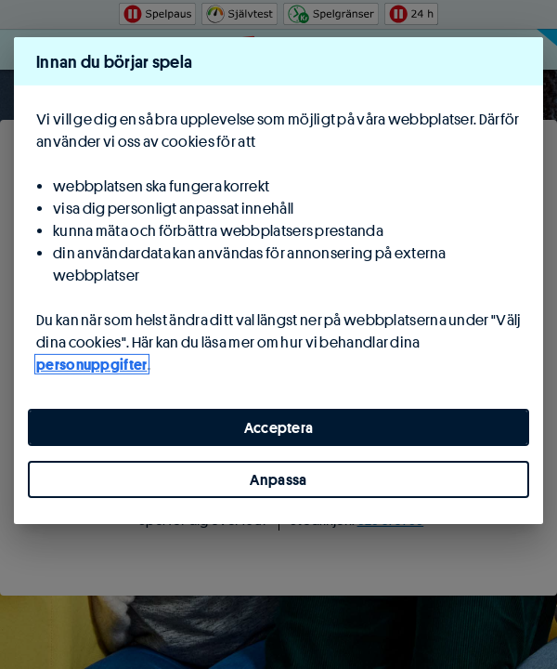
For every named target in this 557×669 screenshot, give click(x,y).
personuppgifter (92, 364)
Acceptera (279, 427)
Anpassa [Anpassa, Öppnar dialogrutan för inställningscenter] (278, 479)
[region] (278, 280)
